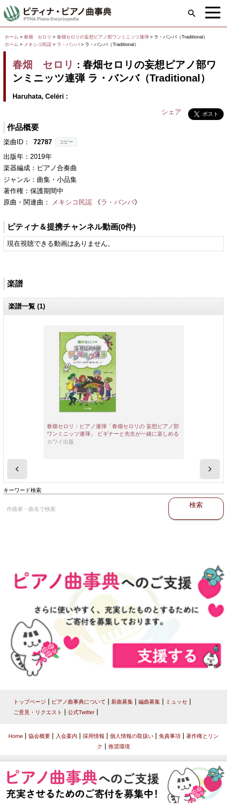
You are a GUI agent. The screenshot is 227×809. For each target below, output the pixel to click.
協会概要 (39, 736)
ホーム (11, 36)
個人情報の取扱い (131, 736)
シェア (171, 111)
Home (15, 736)
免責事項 (170, 736)
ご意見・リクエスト (37, 712)
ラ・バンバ (69, 44)
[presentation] (17, 469)
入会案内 (66, 736)
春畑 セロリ (37, 36)
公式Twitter (81, 712)
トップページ (29, 702)
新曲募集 (122, 702)
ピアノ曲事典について (78, 702)
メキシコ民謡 (37, 44)
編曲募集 (149, 702)
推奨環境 (119, 746)
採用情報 (94, 736)
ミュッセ (176, 702)
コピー (66, 141)
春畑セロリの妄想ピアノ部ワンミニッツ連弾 (103, 36)
